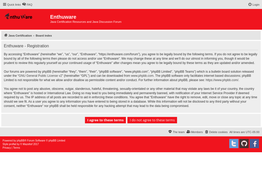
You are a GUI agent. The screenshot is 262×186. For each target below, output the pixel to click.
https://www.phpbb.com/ (222, 80)
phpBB (21, 140)
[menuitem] (27, 5)
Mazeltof (27, 144)
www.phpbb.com (142, 76)
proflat (12, 144)
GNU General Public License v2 (40, 76)
